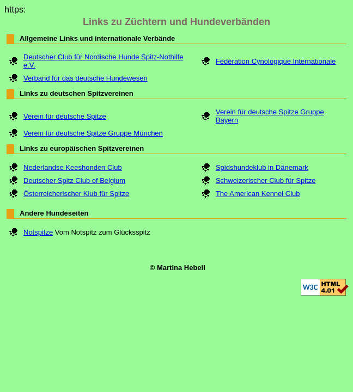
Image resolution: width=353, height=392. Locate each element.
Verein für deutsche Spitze (64, 116)
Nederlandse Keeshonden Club (72, 167)
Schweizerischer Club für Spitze (266, 180)
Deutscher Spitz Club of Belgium (74, 180)
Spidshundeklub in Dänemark (262, 167)
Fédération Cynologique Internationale (276, 61)
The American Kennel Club (258, 193)
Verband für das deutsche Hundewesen (85, 78)
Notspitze (38, 232)
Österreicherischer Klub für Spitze (76, 193)
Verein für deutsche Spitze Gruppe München (93, 133)
